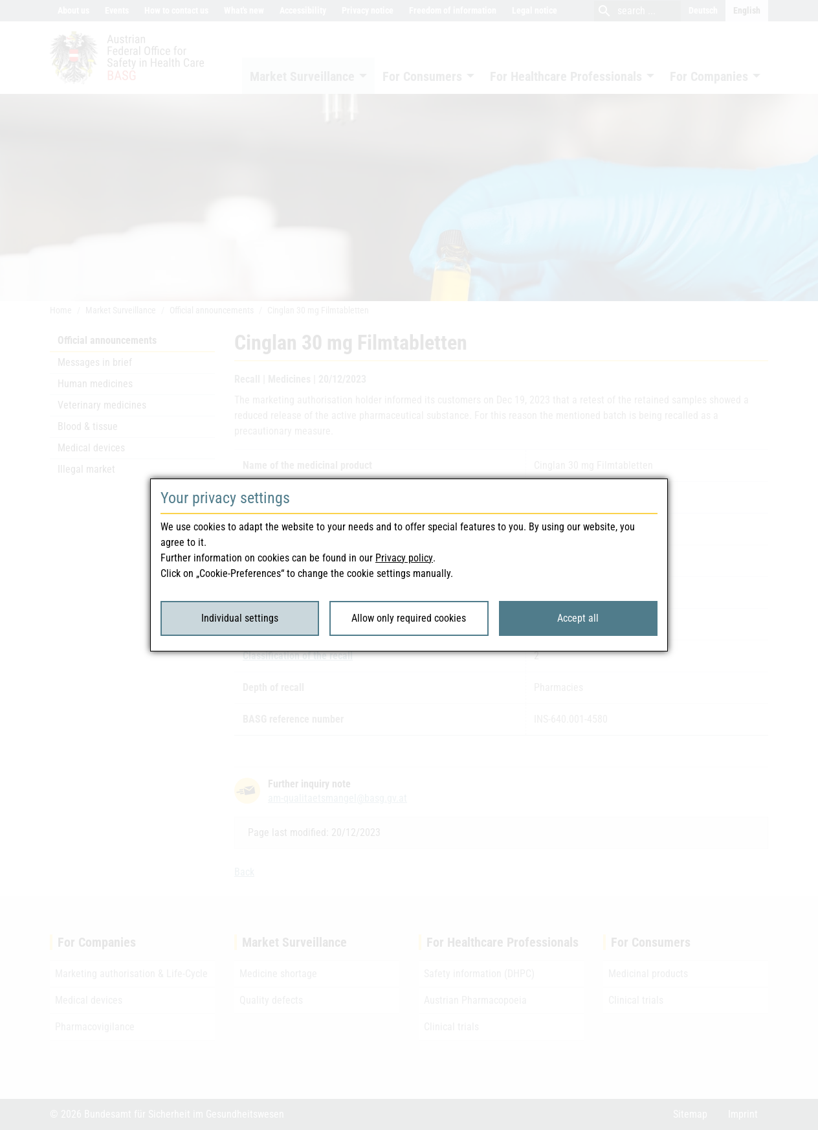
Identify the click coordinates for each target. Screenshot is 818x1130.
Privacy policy (404, 558)
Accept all (578, 618)
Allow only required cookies (408, 618)
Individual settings (239, 618)
